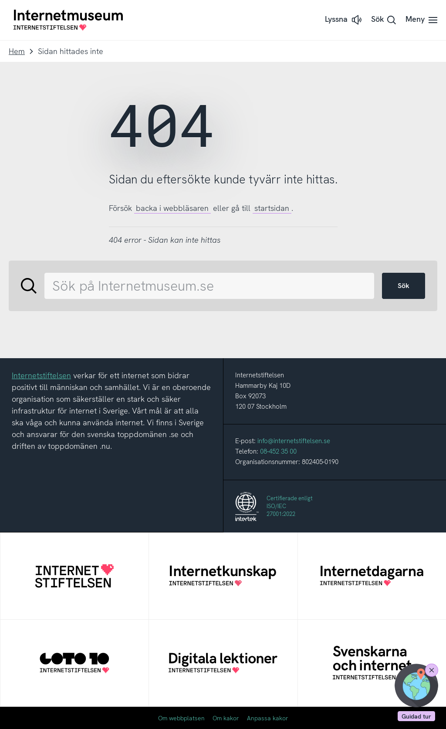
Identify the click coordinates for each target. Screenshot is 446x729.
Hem (17, 51)
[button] (344, 20)
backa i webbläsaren (172, 208)
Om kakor (226, 718)
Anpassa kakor (267, 718)
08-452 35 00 (278, 451)
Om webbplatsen (181, 718)
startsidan (271, 208)
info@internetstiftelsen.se (293, 441)
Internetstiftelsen (41, 375)
